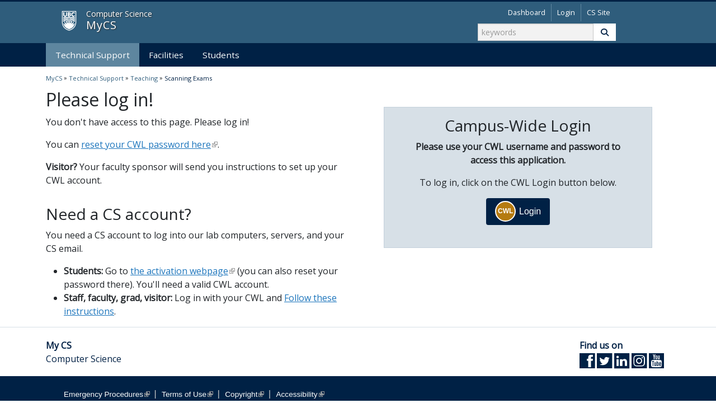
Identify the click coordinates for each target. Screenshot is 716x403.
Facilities (166, 54)
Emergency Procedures (107, 394)
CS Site (598, 12)
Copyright (244, 394)
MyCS (60, 21)
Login (566, 12)
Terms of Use (187, 394)
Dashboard (526, 12)
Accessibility (300, 394)
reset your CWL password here (149, 144)
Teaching (144, 78)
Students (220, 54)
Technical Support (92, 54)
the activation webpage (182, 271)
